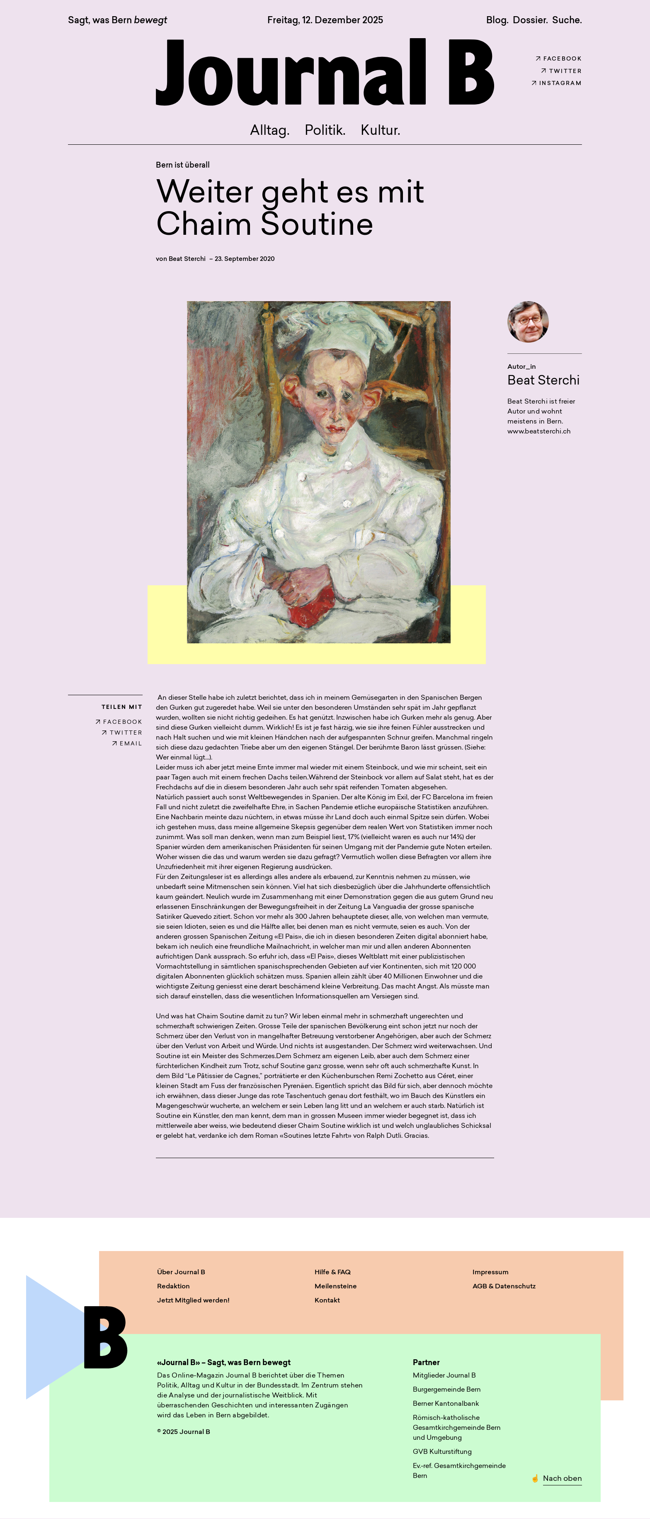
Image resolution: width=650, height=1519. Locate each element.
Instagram (557, 83)
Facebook (559, 59)
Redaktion (173, 1286)
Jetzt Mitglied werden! (193, 1300)
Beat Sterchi (187, 259)
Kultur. (380, 131)
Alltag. (270, 131)
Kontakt (327, 1300)
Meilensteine (336, 1286)
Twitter (561, 71)
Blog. (497, 21)
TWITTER (122, 733)
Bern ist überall (183, 166)
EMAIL (127, 744)
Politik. (325, 131)
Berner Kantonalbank (446, 1404)
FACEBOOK (119, 722)
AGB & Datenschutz (504, 1286)
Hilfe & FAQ (333, 1272)
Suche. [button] (567, 21)
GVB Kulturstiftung (442, 1452)
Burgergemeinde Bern (447, 1390)
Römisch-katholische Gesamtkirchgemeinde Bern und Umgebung (457, 1428)
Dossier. (530, 21)
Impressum (491, 1272)
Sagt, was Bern (117, 21)
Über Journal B (181, 1272)
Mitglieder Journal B (444, 1376)
